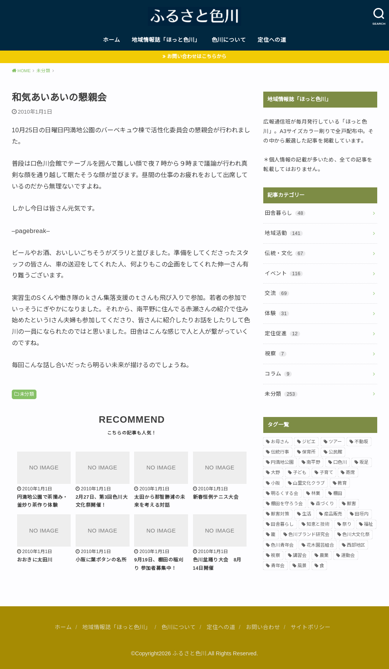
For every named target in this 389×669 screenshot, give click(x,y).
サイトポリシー (310, 627)
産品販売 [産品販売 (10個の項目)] (333, 514)
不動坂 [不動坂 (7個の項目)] (361, 441)
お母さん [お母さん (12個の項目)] (280, 441)
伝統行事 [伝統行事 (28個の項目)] (280, 452)
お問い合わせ (263, 627)
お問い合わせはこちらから (196, 56)
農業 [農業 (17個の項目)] (324, 555)
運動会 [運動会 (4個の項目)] (348, 555)
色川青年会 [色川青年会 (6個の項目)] (282, 545)
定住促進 (282, 333)
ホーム (111, 40)
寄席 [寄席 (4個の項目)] (350, 472)
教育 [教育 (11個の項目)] (342, 483)
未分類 (27, 394)
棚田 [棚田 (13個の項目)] (337, 493)
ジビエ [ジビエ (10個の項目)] (309, 441)
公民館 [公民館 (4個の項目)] (335, 452)
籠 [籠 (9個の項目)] (273, 534)
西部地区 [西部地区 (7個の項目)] (356, 545)
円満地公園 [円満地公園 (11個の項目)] (282, 462)
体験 (277, 313)
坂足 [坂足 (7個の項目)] (363, 462)
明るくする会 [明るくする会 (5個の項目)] (284, 493)
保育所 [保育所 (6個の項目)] (309, 452)
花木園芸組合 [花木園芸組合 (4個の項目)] (320, 545)
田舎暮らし (285, 213)
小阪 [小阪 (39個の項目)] (275, 483)
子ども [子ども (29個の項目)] (300, 472)
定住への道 (272, 40)
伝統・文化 (285, 253)
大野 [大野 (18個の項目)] (275, 472)
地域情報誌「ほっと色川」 (166, 40)
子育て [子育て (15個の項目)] (326, 472)
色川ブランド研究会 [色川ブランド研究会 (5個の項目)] (308, 534)
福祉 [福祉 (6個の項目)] (368, 524)
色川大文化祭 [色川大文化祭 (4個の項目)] (356, 534)
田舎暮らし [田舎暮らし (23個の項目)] (282, 524)
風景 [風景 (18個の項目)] (302, 565)
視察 (275, 353)
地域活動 (284, 233)
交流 (277, 293)
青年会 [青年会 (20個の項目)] (278, 565)
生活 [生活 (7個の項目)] (306, 514)
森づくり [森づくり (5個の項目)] (325, 503)
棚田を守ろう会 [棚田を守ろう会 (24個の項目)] (287, 503)
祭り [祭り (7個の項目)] (346, 524)
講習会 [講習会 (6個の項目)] (300, 555)
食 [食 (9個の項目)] (321, 565)
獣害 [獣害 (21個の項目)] (351, 503)
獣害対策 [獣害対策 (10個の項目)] (280, 514)
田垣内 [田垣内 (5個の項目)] (361, 514)
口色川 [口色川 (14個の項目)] (340, 462)
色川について (229, 40)
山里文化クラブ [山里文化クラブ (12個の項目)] (309, 483)
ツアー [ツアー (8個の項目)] (335, 441)
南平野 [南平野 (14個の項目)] (313, 462)
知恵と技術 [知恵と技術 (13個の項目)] (318, 524)
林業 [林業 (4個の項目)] (315, 493)
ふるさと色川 (189, 653)
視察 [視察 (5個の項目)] (275, 555)
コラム (278, 374)
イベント (284, 273)
